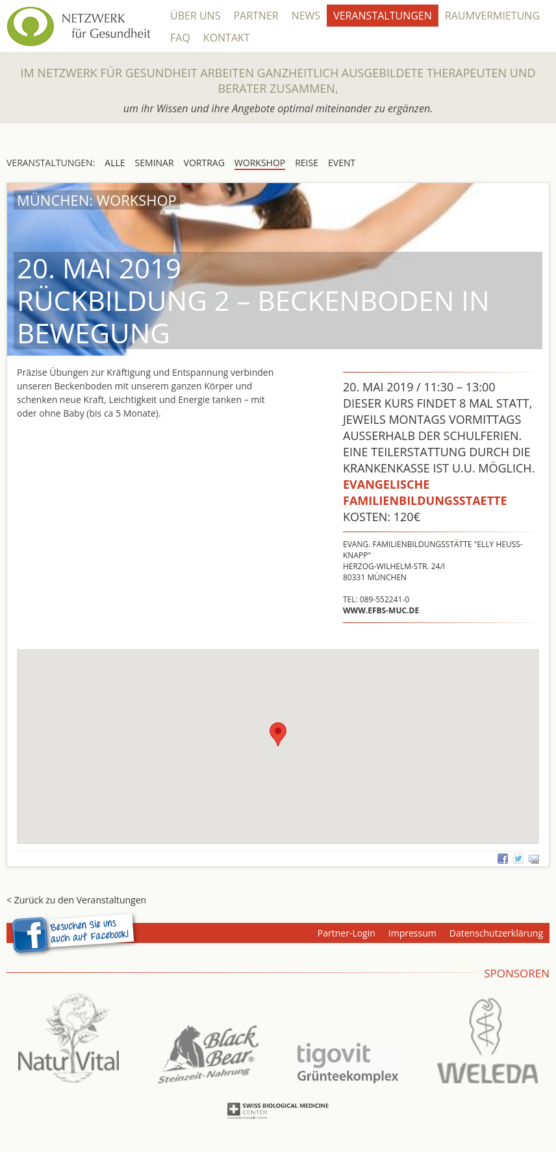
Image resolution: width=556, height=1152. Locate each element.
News (306, 15)
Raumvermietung (492, 15)
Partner (255, 15)
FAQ (180, 38)
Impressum (412, 933)
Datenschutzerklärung (496, 933)
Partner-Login (346, 933)
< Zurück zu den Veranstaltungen (76, 900)
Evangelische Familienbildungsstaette (425, 492)
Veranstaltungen (382, 15)
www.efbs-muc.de (381, 610)
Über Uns (195, 15)
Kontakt (226, 38)
